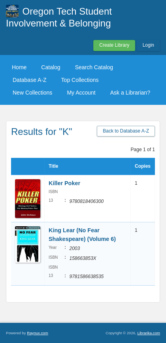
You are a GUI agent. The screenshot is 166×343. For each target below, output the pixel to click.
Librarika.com (148, 333)
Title (53, 166)
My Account (81, 92)
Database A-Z (30, 80)
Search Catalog (94, 67)
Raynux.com (37, 333)
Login (148, 45)
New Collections (32, 92)
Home (19, 67)
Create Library (114, 45)
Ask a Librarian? (130, 92)
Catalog (50, 67)
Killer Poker (64, 183)
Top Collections (80, 80)
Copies (143, 166)
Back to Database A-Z (126, 131)
